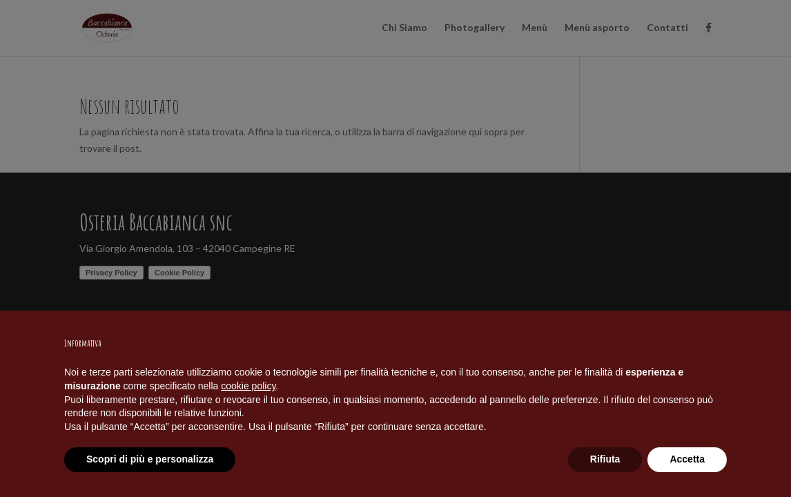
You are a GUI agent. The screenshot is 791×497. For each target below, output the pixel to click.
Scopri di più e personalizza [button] (149, 459)
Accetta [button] (687, 459)
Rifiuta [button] (605, 459)
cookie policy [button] (248, 385)
